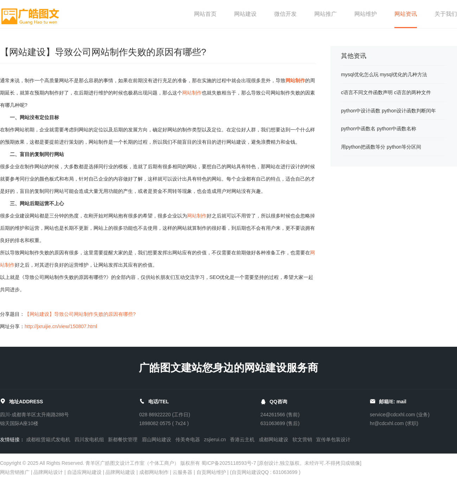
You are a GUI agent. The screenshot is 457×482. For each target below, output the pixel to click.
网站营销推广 (15, 472)
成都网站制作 (154, 472)
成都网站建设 (273, 439)
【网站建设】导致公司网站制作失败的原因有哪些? (80, 314)
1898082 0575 (155, 423)
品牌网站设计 (48, 472)
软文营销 (302, 439)
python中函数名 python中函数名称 (378, 128)
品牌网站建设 (120, 472)
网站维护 (365, 14)
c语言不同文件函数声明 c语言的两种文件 (386, 92)
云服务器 (182, 472)
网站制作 (295, 80)
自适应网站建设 (84, 472)
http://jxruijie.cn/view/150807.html (61, 326)
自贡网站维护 (211, 472)
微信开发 (285, 14)
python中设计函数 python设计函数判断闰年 (388, 110)
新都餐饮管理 (122, 439)
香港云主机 (242, 439)
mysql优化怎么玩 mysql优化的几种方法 (384, 74)
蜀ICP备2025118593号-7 (228, 463)
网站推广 (325, 14)
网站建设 (245, 14)
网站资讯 (405, 14)
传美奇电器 (187, 439)
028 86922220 (155, 414)
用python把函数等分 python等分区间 (381, 147)
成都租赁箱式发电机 (48, 439)
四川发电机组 (89, 439)
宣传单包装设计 (333, 439)
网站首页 (205, 14)
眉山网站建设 (156, 439)
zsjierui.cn (215, 439)
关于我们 (446, 14)
